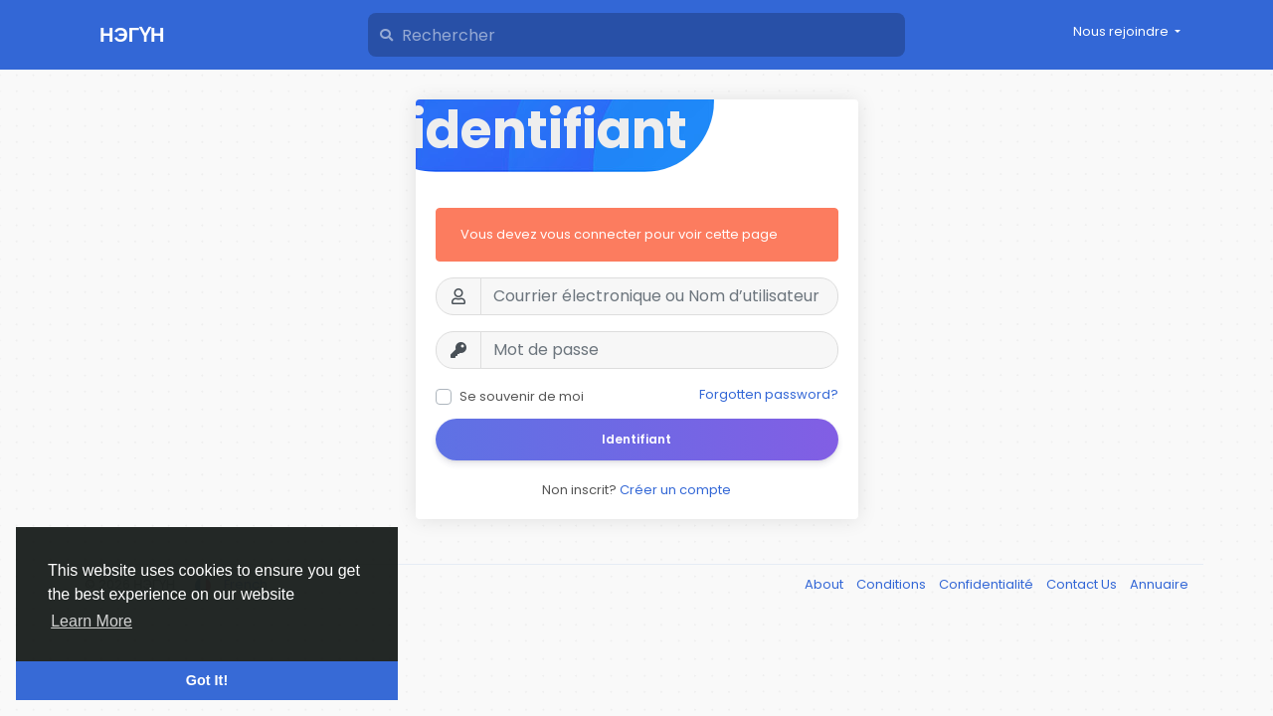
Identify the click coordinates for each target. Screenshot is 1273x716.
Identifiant (636, 439)
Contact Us (1083, 584)
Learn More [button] (91, 621)
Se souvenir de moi (521, 396)
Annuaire (1159, 584)
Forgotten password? (768, 394)
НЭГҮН (131, 35)
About (825, 584)
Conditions (892, 584)
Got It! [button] (207, 680)
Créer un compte (675, 489)
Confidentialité (987, 584)
